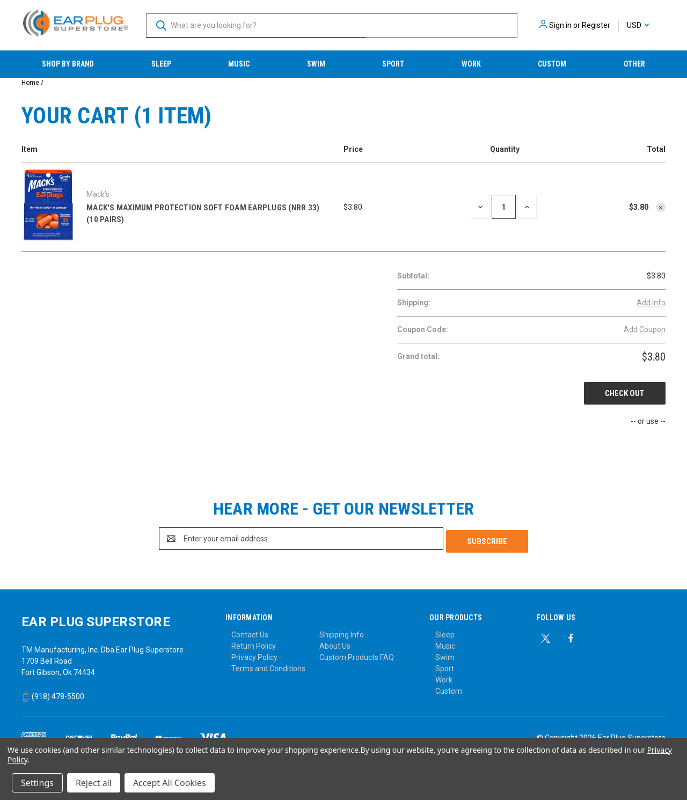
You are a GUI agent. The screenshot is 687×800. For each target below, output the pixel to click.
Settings (37, 783)
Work (471, 64)
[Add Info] (651, 303)
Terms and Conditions (268, 666)
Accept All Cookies (169, 783)
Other (634, 64)
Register (596, 25)
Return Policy (253, 643)
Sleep (161, 64)
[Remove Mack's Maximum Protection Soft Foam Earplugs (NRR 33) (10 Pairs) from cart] (661, 207)
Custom (552, 64)
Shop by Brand (68, 64)
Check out (625, 393)
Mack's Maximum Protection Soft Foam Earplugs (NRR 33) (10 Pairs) (202, 214)
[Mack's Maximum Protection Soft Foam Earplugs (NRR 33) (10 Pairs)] (504, 207)
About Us (334, 643)
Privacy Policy (254, 654)
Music (239, 64)
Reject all (94, 783)
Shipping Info (341, 632)
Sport (393, 64)
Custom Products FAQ (356, 654)
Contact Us (249, 632)
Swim (316, 64)
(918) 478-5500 (52, 693)
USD (638, 25)
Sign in (560, 25)
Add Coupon (645, 329)
